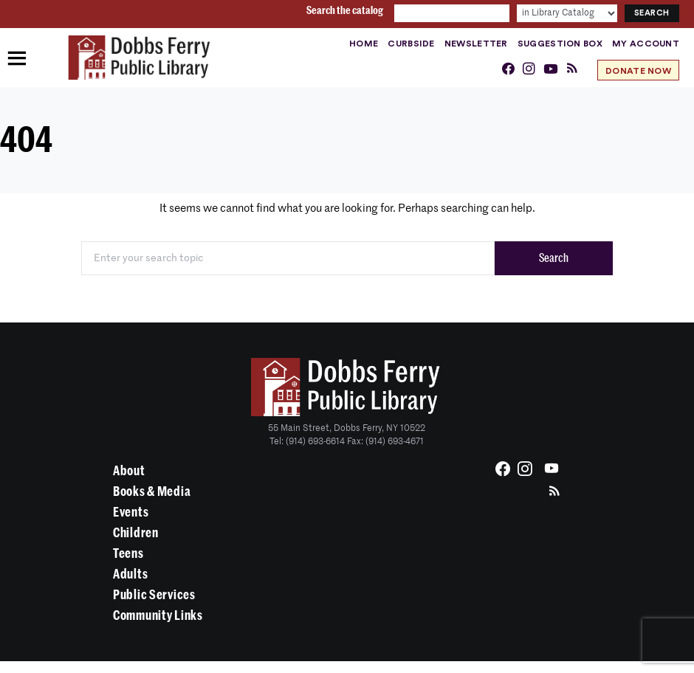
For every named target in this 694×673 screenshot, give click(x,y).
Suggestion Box (560, 43)
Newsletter (476, 43)
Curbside (411, 43)
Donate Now (638, 70)
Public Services (154, 594)
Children (136, 532)
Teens (128, 553)
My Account (645, 43)
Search (553, 258)
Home (363, 43)
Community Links (158, 615)
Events (130, 512)
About (129, 470)
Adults (130, 574)
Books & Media (151, 491)
